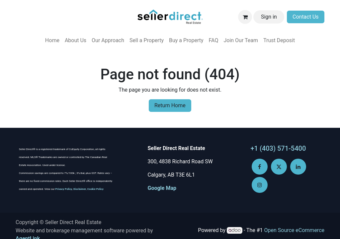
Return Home (170, 105)
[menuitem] (52, 40)
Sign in (269, 17)
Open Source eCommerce (294, 230)
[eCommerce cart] (245, 17)
